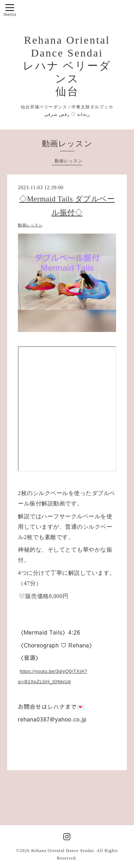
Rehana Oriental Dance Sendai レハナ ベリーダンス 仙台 (67, 65)
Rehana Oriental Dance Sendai (62, 850)
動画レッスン (69, 160)
